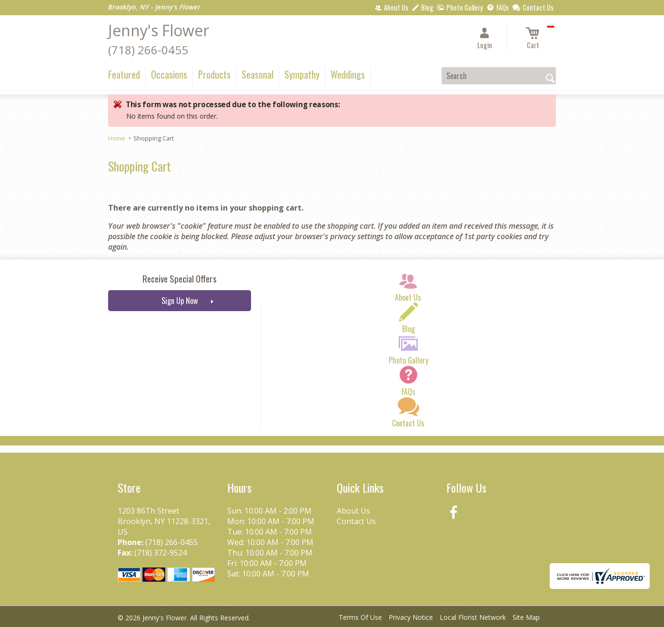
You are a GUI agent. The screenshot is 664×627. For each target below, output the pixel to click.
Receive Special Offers (179, 278)
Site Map (526, 617)
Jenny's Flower (158, 30)
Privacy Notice (411, 617)
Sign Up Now (179, 300)
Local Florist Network (473, 617)
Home (116, 138)
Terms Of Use (360, 617)
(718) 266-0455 (148, 50)
